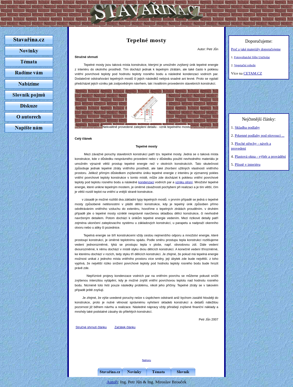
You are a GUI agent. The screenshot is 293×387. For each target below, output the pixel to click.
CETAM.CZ (252, 73)
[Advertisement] (146, 340)
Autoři (112, 381)
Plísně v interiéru (247, 164)
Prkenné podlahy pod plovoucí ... (259, 135)
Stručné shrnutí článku (91, 327)
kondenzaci (146, 182)
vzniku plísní (184, 182)
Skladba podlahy (247, 127)
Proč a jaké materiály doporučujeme (256, 49)
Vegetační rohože (245, 65)
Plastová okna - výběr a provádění (260, 156)
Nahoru (146, 360)
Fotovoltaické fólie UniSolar (252, 57)
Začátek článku (125, 327)
